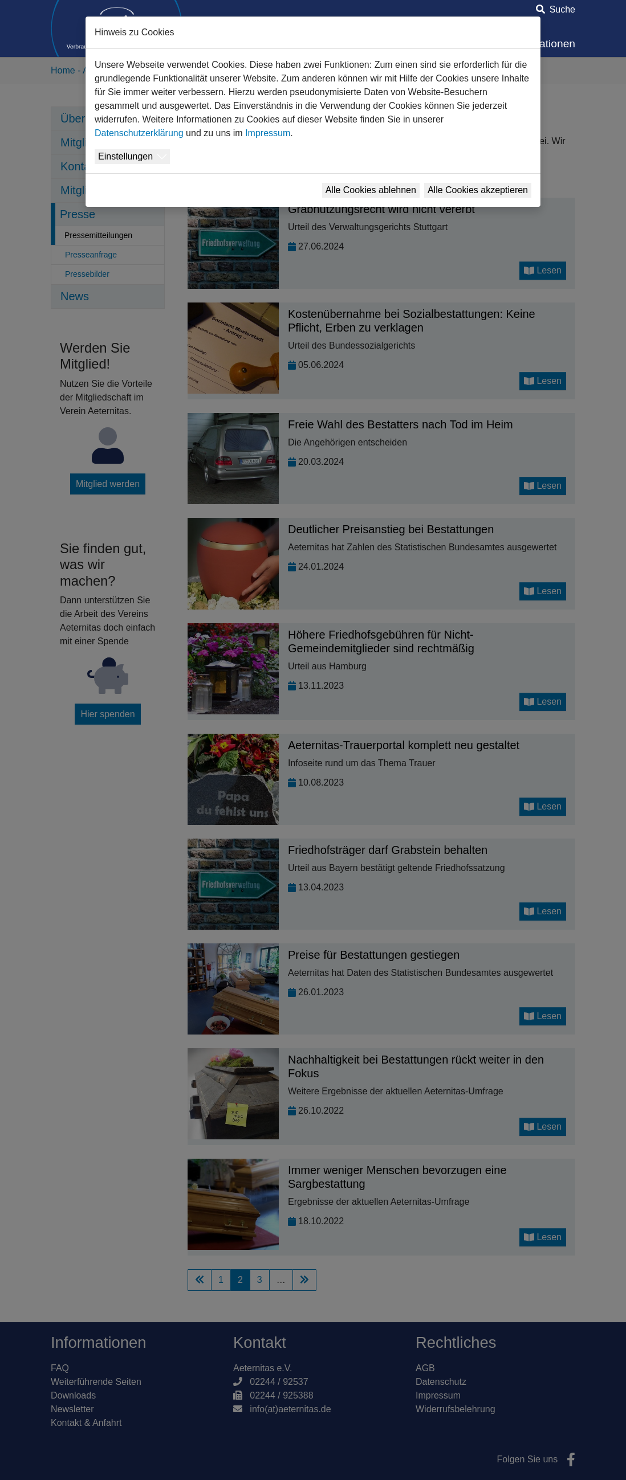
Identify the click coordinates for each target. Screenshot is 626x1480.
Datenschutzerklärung (139, 133)
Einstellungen (125, 156)
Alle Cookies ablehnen (371, 190)
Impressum (267, 133)
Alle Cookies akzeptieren (478, 190)
